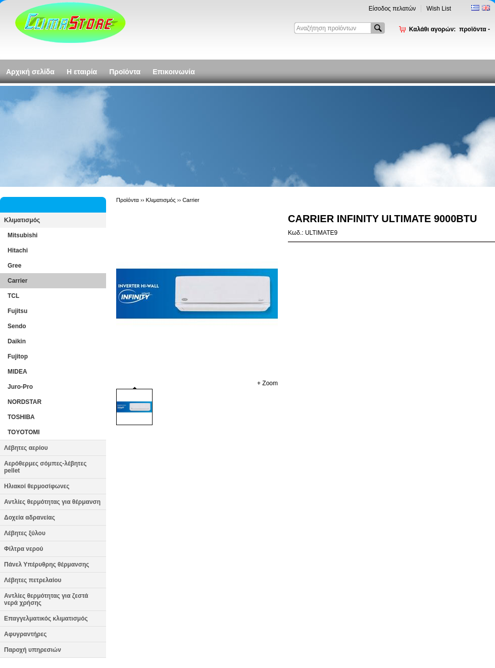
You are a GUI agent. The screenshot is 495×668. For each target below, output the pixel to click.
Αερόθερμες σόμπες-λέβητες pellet (45, 467)
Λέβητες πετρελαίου (33, 580)
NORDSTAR (24, 401)
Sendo (17, 326)
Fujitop (18, 356)
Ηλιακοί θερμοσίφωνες (37, 486)
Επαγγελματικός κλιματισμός (46, 618)
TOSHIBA (21, 417)
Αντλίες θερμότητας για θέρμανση (52, 501)
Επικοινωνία (174, 72)
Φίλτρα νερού (23, 548)
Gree (14, 265)
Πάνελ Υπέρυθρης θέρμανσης (46, 564)
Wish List (438, 8)
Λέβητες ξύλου (24, 533)
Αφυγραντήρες (25, 634)
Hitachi (18, 250)
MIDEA (17, 371)
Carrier (17, 280)
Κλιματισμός (22, 220)
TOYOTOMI (24, 432)
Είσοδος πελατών (392, 8)
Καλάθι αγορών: (449, 29)
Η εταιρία (82, 72)
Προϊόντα (124, 72)
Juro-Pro (20, 386)
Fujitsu (17, 311)
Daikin (17, 341)
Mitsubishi (22, 235)
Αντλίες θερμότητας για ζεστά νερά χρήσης (46, 599)
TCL (13, 295)
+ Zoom (267, 383)
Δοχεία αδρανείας (29, 517)
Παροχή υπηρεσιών (32, 649)
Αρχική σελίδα (30, 72)
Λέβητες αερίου (26, 447)
